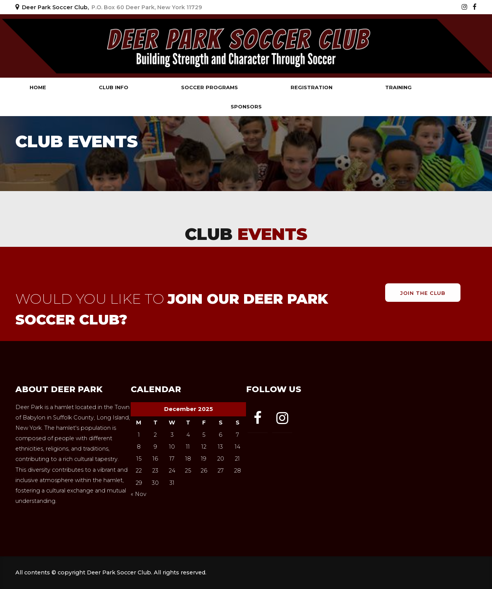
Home (38, 87)
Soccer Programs (209, 87)
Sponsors (246, 106)
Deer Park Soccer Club (88, 45)
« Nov (138, 494)
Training (398, 87)
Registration (311, 87)
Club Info (113, 87)
